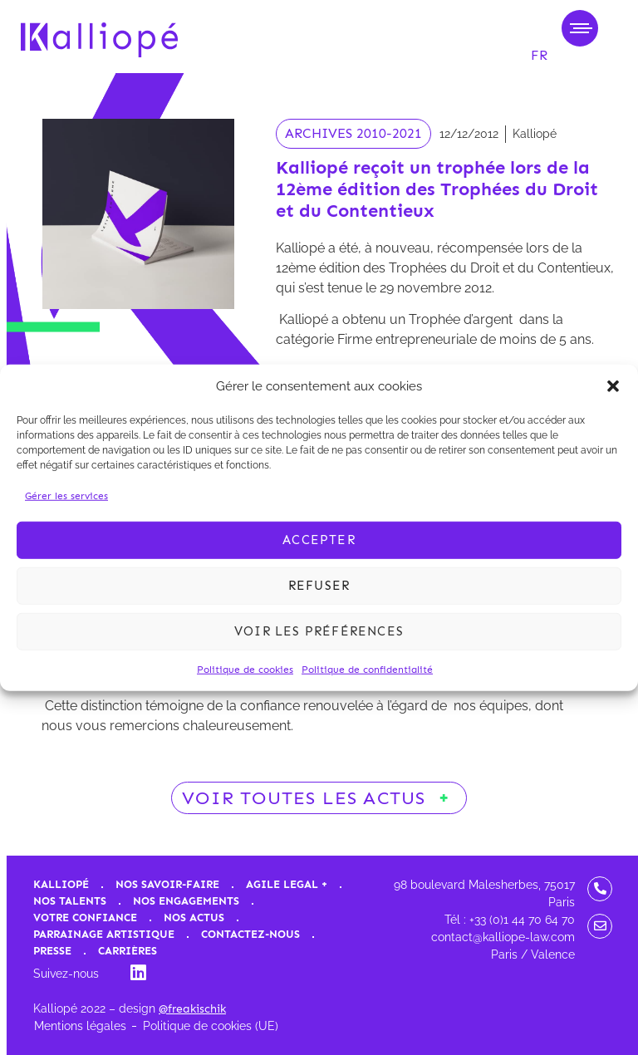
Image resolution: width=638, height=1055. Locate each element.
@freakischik (192, 1009)
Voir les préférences (319, 631)
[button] (613, 386)
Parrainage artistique (103, 934)
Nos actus (194, 917)
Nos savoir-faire (167, 884)
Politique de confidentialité (367, 669)
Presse (52, 951)
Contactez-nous (250, 934)
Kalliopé (61, 884)
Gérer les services (66, 495)
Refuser (319, 585)
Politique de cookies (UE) (210, 1026)
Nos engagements (186, 901)
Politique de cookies (245, 669)
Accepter (319, 539)
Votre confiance (85, 917)
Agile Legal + (286, 884)
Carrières (127, 951)
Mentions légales (80, 1026)
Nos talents (69, 901)
